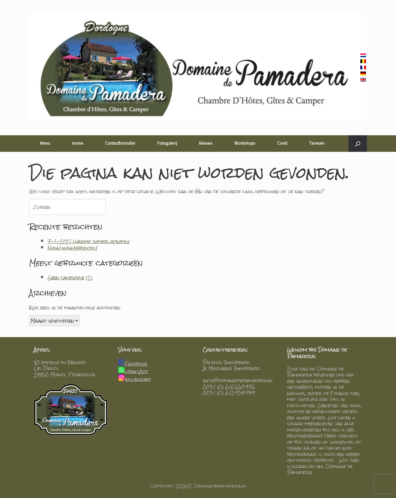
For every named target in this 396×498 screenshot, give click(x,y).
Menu (45, 144)
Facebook (135, 364)
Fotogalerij (167, 144)
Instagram (137, 379)
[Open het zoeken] (357, 143)
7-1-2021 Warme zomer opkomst (89, 241)
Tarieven (316, 144)
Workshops (244, 144)
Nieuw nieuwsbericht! (72, 248)
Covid (282, 144)
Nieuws (205, 144)
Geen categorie (66, 277)
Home (77, 144)
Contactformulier (120, 144)
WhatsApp (136, 371)
